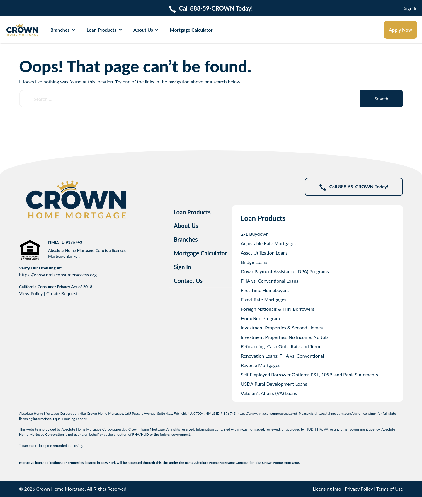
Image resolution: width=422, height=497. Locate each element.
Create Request (62, 293)
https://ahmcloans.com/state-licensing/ (346, 413)
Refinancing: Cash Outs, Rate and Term (280, 346)
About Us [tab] (186, 225)
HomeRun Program (260, 318)
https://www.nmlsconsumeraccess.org (58, 274)
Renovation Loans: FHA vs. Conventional (282, 355)
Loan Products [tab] (192, 212)
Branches (62, 30)
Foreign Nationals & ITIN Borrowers (277, 309)
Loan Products (104, 30)
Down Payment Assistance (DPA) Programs (285, 271)
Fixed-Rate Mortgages (263, 299)
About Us (145, 30)
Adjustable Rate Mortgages (268, 243)
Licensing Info (327, 488)
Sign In (411, 8)
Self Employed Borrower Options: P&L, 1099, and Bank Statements (309, 374)
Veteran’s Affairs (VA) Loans (269, 393)
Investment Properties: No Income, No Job (284, 337)
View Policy (31, 293)
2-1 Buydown (255, 234)
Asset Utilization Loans (264, 252)
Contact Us (188, 280)
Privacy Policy (359, 488)
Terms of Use (389, 488)
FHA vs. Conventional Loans (269, 280)
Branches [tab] (186, 239)
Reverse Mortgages (260, 365)
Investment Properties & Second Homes (282, 327)
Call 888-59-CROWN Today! (353, 187)
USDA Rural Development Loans (274, 384)
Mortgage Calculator (191, 30)
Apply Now (400, 30)
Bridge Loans (254, 262)
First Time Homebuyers (265, 290)
